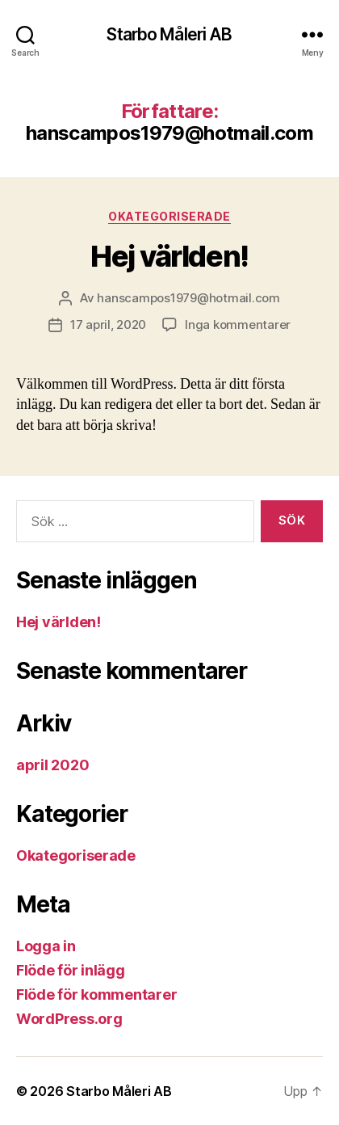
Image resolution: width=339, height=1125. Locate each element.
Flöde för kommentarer (96, 994)
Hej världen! (169, 256)
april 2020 (52, 764)
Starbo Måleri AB (169, 34)
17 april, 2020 (108, 324)
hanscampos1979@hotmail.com (188, 297)
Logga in (46, 946)
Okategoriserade (169, 216)
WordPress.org (69, 1018)
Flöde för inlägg (70, 970)
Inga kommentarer (238, 324)
